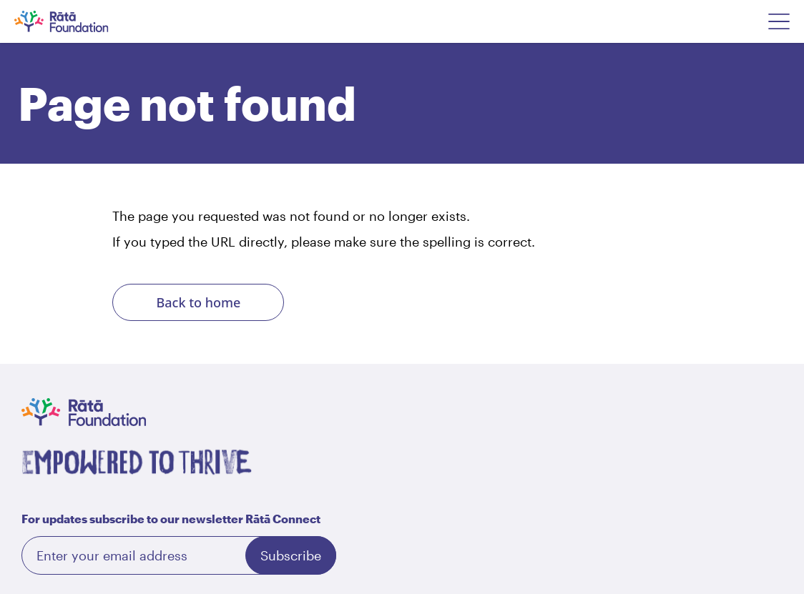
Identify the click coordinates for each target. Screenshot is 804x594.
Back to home (199, 302)
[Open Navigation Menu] (779, 21)
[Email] (178, 555)
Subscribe (290, 555)
